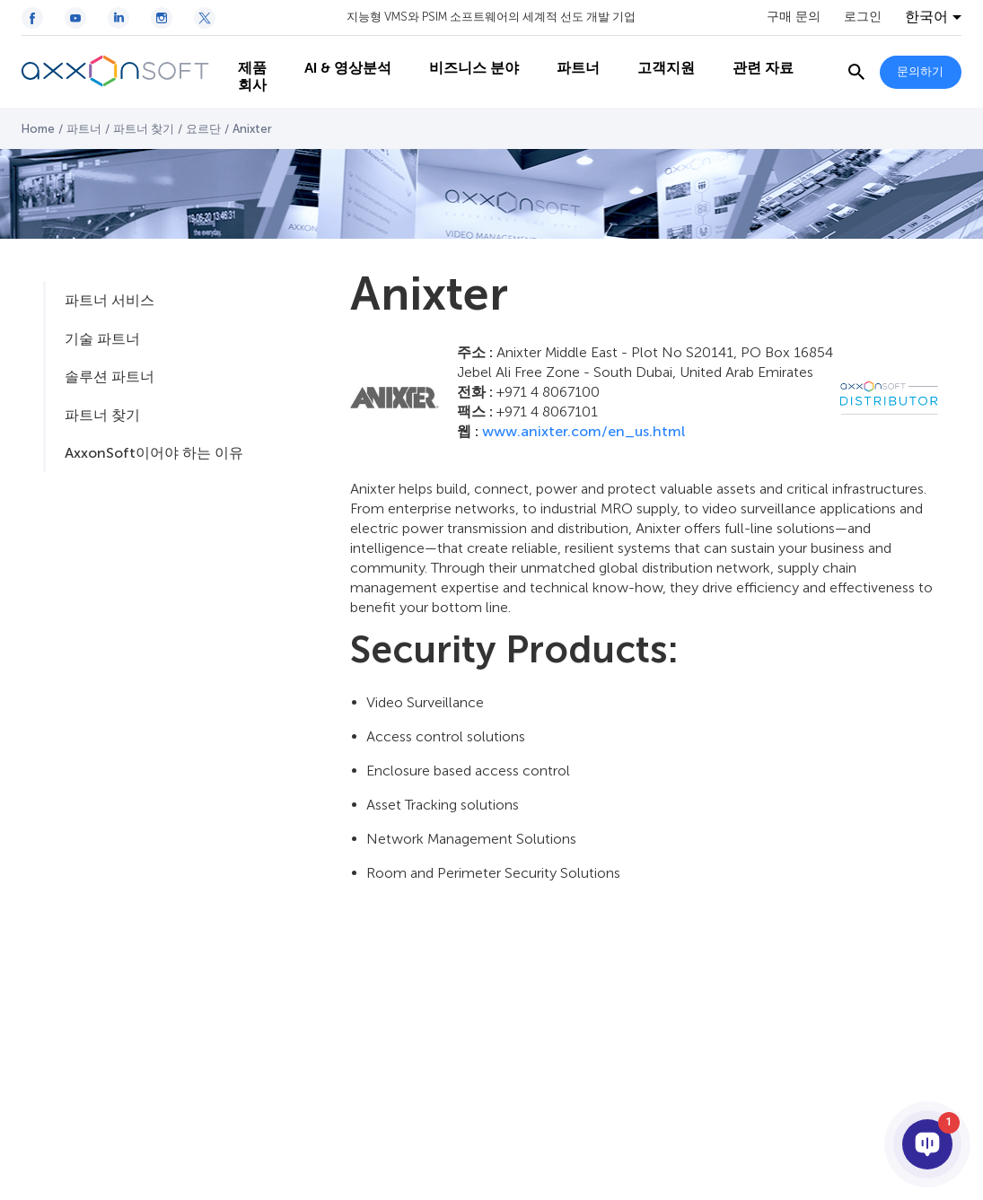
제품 (243, 54)
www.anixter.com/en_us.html (583, 431)
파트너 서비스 (109, 300)
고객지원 (657, 54)
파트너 (569, 54)
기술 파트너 (102, 338)
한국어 (926, 17)
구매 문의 (794, 17)
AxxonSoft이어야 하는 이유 (154, 452)
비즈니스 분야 (465, 54)
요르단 (203, 129)
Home (38, 129)
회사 (243, 90)
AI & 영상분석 (338, 54)
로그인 (863, 17)
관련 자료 (754, 54)
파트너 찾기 (143, 129)
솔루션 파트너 (109, 376)
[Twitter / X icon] (204, 18)
